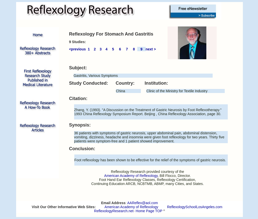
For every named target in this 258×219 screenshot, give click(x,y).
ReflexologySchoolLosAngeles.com (194, 207)
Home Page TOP (149, 211)
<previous (77, 49)
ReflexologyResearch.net (113, 211)
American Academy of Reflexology (131, 207)
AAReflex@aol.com (142, 203)
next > (151, 49)
